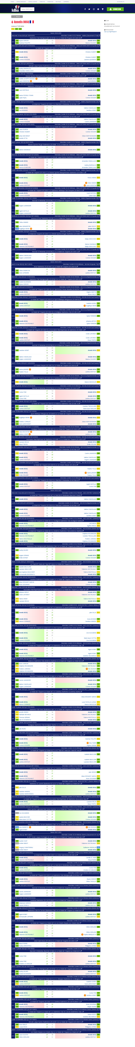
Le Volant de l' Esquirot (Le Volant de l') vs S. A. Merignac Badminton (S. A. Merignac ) (55, 979)
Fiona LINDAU (92, 178)
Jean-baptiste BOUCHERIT (27, 572)
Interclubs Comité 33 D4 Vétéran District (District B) (83, 863)
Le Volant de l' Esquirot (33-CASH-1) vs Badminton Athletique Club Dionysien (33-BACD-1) (56, 190)
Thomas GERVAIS (24, 717)
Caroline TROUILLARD (89, 406)
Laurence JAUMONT (90, 59)
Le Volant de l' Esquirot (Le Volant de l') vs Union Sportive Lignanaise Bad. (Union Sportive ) (56, 628)
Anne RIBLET (23, 1024)
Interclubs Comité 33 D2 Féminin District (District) (84, 852)
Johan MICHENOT (24, 136)
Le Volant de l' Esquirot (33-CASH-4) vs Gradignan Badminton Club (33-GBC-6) (56, 312)
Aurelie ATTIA (23, 138)
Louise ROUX (23, 1027)
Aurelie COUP (23, 841)
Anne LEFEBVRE (24, 273)
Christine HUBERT (91, 52)
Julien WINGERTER (24, 226)
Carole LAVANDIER (90, 122)
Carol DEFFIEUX (24, 90)
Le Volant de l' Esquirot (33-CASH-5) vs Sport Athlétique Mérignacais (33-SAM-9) (56, 299)
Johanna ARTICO (91, 321)
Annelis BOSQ (92, 40)
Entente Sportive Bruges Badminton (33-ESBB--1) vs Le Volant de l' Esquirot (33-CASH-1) (56, 144)
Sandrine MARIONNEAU (26, 794)
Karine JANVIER (23, 369)
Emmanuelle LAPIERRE (26, 917)
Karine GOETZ (92, 1014)
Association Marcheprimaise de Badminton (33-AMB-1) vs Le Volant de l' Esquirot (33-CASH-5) (55, 439)
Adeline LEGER (23, 434)
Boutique (58, 1)
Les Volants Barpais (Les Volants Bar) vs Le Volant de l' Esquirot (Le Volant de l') (56, 1032)
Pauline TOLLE (23, 372)
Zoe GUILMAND (91, 633)
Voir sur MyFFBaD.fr (110, 32)
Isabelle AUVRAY (91, 303)
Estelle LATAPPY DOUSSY (27, 79)
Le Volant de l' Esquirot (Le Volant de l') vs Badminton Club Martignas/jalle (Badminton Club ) (56, 735)
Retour (17, 16)
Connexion (115, 9)
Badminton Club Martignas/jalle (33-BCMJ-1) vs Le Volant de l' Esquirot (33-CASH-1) (56, 969)
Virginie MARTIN (91, 292)
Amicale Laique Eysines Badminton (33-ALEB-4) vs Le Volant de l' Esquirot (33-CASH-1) (56, 66)
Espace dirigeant (21, 1)
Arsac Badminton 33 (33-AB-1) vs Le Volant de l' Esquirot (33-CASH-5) (56, 267)
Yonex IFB (42, 1)
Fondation (50, 1)
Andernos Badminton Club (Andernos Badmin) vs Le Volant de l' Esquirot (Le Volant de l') (56, 661)
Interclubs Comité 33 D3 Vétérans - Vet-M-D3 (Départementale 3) (79, 503)
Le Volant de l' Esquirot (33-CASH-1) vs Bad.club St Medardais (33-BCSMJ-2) (56, 117)
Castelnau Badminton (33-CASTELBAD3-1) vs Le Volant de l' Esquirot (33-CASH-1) (56, 900)
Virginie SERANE (24, 555)
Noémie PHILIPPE (24, 43)
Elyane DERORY (24, 40)
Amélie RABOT (23, 843)
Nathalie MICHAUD (25, 714)
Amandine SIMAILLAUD (26, 71)
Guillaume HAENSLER (89, 847)
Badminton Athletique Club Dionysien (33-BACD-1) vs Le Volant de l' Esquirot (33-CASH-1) (56, 86)
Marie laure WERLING (89, 408)
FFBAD (12, 1)
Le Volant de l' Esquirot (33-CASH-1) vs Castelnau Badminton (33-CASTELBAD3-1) (56, 1002)
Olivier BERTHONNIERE (89, 136)
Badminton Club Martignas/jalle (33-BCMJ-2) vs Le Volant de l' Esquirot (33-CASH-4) (56, 279)
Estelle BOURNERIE (25, 282)
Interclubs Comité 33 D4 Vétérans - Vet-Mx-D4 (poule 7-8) (81, 264)
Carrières (66, 1)
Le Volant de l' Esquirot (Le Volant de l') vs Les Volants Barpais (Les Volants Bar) (56, 923)
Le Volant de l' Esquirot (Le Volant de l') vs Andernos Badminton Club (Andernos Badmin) (56, 531)
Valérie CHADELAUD (90, 108)
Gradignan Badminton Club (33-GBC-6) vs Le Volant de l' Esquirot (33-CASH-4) (56, 429)
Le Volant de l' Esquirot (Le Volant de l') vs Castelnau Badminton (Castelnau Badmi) (56, 692)
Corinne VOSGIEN (24, 59)
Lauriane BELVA (24, 442)
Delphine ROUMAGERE (89, 533)
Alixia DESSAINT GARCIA (26, 582)
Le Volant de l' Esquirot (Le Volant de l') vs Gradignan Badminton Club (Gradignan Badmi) (56, 521)
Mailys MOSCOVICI (90, 239)
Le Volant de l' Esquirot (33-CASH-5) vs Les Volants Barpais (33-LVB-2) (56, 465)
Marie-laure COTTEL (90, 638)
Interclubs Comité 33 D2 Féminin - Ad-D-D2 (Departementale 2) (80, 277)
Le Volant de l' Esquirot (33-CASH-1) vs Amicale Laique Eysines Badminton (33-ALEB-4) (56, 157)
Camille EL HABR (91, 857)
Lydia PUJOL (23, 98)
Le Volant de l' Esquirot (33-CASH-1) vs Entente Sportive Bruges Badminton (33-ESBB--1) (56, 234)
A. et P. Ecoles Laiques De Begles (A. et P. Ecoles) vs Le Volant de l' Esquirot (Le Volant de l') (56, 837)
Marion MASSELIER (90, 382)
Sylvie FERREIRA (91, 316)
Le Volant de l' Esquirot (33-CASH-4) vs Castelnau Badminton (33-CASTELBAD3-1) (56, 378)
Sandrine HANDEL (90, 621)
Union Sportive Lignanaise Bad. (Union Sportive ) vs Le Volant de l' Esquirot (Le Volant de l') (56, 809)
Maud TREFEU (92, 340)
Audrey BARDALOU (25, 68)
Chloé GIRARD (92, 183)
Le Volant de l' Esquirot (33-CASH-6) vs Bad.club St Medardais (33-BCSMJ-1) (56, 505)
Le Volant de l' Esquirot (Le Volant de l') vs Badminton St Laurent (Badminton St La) (56, 607)
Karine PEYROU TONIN (26, 95)
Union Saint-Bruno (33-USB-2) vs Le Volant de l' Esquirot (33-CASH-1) (56, 941)
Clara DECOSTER (24, 432)
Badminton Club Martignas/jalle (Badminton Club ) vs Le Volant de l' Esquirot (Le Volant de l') (56, 546)
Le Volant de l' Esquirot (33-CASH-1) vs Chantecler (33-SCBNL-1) (56, 48)
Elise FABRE (92, 743)
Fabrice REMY (23, 599)
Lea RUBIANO (92, 81)
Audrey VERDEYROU (25, 946)
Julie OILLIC (92, 612)
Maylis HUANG (91, 1007)
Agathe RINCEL (91, 526)
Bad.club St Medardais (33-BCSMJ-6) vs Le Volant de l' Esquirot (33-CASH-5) (56, 388)
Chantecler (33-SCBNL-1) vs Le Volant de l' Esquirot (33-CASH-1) (56, 127)
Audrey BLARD (23, 550)
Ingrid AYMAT (92, 649)
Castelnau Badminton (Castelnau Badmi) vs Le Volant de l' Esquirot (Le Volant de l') (56, 579)
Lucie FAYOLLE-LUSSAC (89, 702)
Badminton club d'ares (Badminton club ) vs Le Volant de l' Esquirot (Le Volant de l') (56, 709)
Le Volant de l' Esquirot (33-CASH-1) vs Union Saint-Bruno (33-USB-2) (56, 855)
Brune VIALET (92, 294)
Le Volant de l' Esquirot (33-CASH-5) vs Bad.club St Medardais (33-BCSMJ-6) (56, 480)
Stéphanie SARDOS (25, 903)
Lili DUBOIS (92, 523)
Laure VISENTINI (24, 81)
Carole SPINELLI (24, 905)
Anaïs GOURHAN (24, 584)
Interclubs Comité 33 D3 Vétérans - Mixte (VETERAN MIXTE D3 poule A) (77, 46)
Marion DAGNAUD (24, 150)
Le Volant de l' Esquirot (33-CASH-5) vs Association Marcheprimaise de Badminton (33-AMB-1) (55, 330)
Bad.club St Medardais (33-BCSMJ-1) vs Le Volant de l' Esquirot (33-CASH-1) (56, 201)
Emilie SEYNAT (23, 558)
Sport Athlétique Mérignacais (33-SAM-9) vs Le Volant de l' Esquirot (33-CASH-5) (56, 414)
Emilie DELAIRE (91, 444)
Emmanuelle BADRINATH (27, 574)
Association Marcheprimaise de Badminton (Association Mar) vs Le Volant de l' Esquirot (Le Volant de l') (56, 590)
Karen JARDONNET (25, 424)
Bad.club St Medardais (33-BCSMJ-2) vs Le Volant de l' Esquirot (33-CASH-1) (56, 252)
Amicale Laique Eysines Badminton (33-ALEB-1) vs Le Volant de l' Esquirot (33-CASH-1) (56, 1022)
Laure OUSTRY (23, 1035)
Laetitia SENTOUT (24, 185)
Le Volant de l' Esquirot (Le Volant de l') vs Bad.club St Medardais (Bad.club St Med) (56, 495)
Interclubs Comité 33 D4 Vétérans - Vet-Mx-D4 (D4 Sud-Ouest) (80, 297)
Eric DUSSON (92, 669)
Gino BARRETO (23, 827)
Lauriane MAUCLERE (25, 569)
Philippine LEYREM (90, 946)
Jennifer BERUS (23, 712)
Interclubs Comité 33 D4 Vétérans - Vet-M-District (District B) (80, 528)
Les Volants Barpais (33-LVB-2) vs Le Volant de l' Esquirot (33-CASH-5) (56, 365)
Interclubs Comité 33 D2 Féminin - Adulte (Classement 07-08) (80, 35)
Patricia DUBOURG (25, 167)
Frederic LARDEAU (90, 539)
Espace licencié (32, 1)
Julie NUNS (22, 729)
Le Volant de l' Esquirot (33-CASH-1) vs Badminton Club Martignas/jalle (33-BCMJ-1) (56, 875)
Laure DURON (23, 129)
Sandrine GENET (91, 110)
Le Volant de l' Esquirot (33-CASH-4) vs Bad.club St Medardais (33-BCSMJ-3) (56, 449)
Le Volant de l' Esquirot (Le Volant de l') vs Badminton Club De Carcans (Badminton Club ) (56, 645)
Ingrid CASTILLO (24, 211)
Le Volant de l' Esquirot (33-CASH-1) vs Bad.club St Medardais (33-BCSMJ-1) (56, 104)
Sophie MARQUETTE (90, 934)
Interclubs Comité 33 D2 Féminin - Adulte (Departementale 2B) (80, 73)
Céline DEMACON (24, 270)
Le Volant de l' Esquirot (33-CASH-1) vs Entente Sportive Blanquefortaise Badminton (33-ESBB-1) (56, 172)
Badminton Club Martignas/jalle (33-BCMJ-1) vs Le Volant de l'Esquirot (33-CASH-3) (56, 38)
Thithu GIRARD (23, 222)
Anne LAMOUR (23, 663)
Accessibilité (120, 1)
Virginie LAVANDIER (25, 206)
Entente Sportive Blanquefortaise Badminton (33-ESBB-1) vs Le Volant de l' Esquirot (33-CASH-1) (56, 76)
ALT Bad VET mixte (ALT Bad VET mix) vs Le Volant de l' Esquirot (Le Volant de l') (55, 564)
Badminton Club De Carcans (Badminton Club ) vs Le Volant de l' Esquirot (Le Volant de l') (56, 824)
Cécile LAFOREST (91, 334)
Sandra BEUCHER (24, 817)
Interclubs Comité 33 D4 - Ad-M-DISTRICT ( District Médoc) (81, 605)
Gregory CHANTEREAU (26, 847)
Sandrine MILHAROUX (89, 656)
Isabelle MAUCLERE (25, 567)
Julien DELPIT (92, 226)
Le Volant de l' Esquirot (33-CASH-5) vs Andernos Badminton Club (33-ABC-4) (56, 404)
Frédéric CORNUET (25, 422)
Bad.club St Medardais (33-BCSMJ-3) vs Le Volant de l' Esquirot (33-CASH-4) (56, 345)
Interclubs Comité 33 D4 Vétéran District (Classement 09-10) (81, 835)
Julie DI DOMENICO (25, 720)
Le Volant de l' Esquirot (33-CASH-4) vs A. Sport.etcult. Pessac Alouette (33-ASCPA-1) (55, 289)
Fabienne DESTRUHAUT (26, 246)
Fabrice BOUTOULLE (25, 539)
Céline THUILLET (91, 881)
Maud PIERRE (92, 860)
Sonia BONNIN (91, 619)
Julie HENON (92, 772)
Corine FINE (22, 392)
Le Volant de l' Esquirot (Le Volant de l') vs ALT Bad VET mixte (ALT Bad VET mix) (55, 750)
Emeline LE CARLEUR (90, 870)
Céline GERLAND (91, 927)
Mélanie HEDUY (24, 592)
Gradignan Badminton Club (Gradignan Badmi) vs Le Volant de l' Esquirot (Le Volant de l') (56, 725)
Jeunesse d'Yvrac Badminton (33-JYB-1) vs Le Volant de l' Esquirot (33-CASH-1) (55, 218)
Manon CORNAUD (24, 621)
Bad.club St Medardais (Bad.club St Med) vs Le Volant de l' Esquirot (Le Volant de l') (56, 676)
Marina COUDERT (91, 43)
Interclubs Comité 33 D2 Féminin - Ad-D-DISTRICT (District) (81, 493)
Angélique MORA (24, 229)
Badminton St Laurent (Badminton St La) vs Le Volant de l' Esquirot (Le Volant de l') (56, 784)
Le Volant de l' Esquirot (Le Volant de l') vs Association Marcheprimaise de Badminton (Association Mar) (56, 799)
